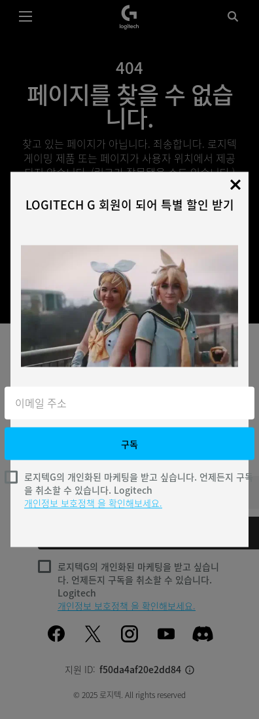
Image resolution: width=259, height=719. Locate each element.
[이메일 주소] (129, 403)
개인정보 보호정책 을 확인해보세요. (93, 503)
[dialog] (129, 359)
